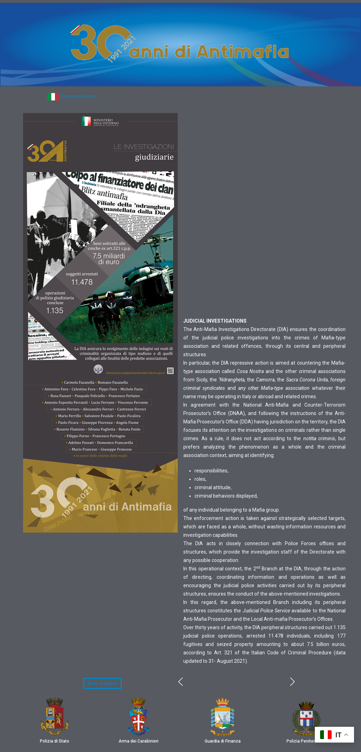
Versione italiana (78, 96)
